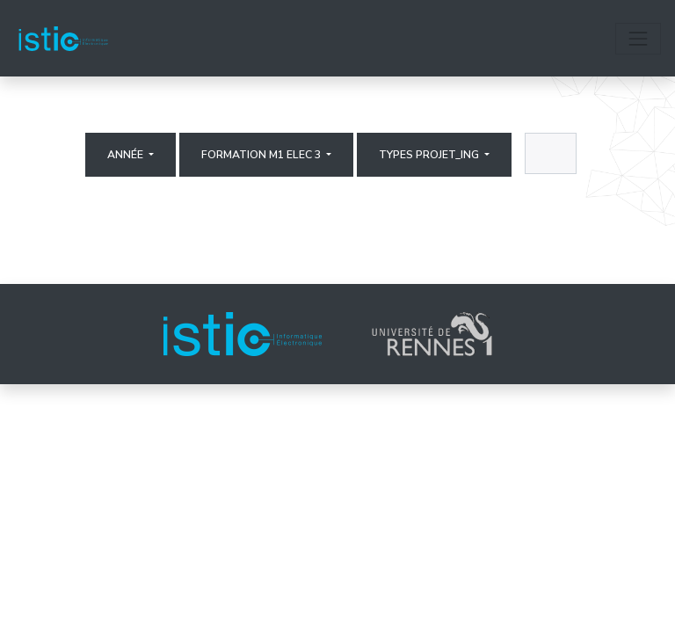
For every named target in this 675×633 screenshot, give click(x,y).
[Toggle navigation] (638, 39)
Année (126, 155)
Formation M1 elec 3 (262, 155)
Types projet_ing (430, 155)
